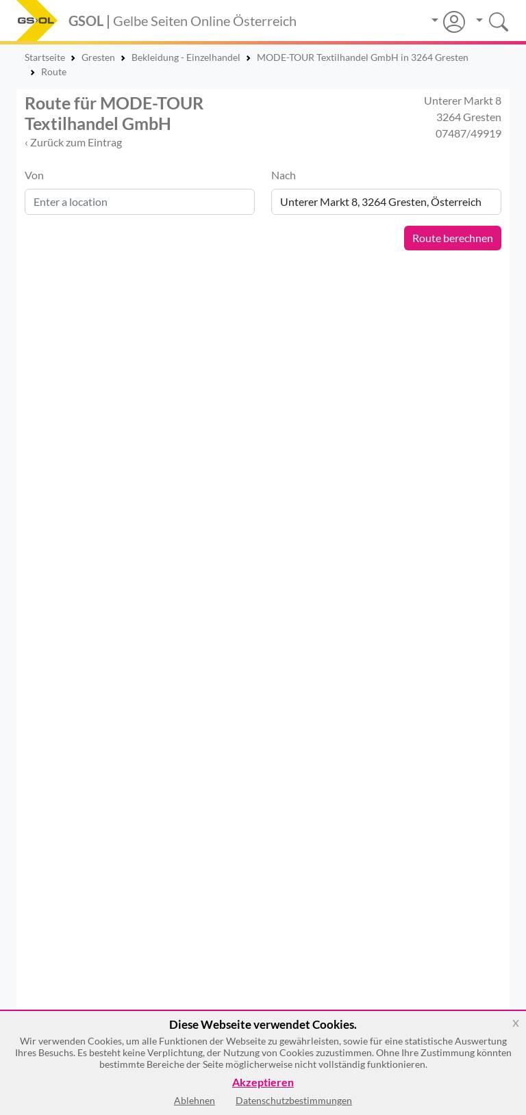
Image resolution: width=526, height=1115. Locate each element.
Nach (283, 174)
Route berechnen (452, 237)
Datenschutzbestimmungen (294, 1100)
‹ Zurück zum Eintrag (73, 141)
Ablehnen (194, 1100)
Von (34, 174)
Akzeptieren (263, 1082)
